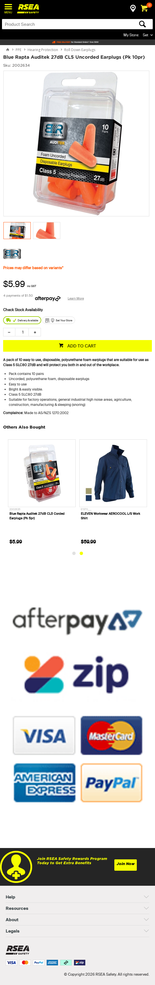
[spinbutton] (22, 332)
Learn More (76, 298)
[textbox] (60, 24)
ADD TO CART (81, 346)
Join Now (126, 864)
